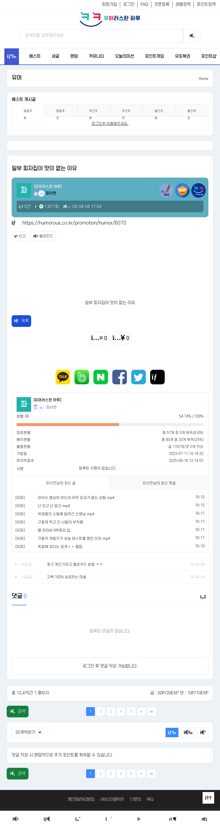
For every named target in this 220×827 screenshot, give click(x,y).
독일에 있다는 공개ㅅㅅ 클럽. (61, 547)
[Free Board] (47, 819)
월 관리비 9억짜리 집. (55, 530)
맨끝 (151, 711)
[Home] (15, 819)
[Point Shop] (140, 819)
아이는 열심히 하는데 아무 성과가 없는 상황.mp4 (76, 498)
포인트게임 (154, 56)
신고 (20, 236)
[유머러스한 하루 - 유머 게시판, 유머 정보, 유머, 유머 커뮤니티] (110, 19)
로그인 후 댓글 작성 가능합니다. (110, 666)
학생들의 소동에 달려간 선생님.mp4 (66, 514)
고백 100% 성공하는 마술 (66, 577)
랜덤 (74, 56)
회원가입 (109, 4)
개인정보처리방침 (80, 799)
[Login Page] (173, 819)
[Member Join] (204, 819)
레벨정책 (183, 4)
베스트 (34, 56)
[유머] (20, 498)
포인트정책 (206, 4)
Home (203, 79)
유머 (17, 78)
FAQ (144, 4)
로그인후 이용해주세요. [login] (110, 124)
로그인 (128, 4)
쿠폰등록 (161, 4)
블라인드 (43, 236)
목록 (21, 320)
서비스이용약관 (111, 799)
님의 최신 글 (61, 483)
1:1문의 (135, 799)
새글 (55, 56)
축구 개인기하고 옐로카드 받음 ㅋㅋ (75, 565)
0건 (25, 206)
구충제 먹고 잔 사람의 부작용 (60, 522)
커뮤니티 (96, 56)
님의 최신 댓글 (159, 483)
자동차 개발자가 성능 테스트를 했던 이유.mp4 (74, 539)
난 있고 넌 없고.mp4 (54, 506)
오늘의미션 (124, 56)
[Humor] (78, 819)
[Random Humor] (109, 819)
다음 (141, 711)
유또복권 (182, 56)
